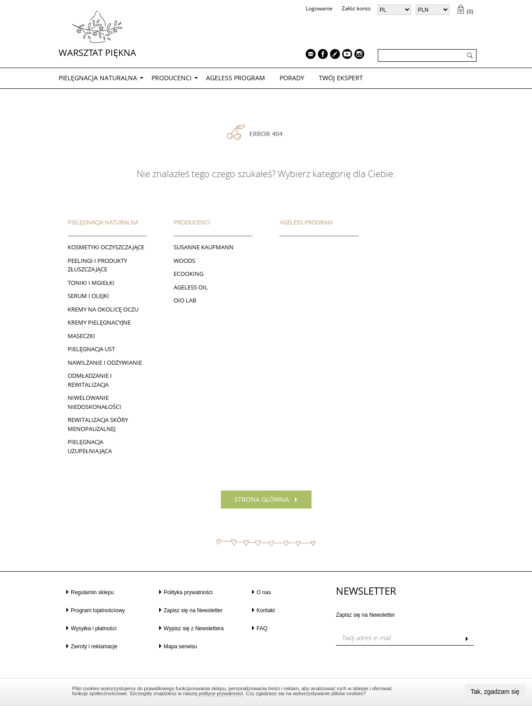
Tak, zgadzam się (495, 691)
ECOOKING (188, 274)
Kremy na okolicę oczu (103, 309)
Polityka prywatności (188, 592)
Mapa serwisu (180, 646)
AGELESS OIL (191, 287)
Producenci (171, 77)
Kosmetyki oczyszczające (106, 247)
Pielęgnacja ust (91, 349)
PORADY (292, 77)
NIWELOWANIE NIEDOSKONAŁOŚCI (94, 402)
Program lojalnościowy (98, 610)
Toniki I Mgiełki (91, 283)
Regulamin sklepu (92, 592)
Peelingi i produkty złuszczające (97, 265)
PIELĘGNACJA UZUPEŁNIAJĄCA (90, 446)
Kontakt (266, 610)
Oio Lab (185, 300)
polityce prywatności (221, 693)
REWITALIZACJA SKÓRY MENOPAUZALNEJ (98, 424)
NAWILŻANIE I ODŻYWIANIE (105, 362)
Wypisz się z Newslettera (194, 628)
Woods (184, 261)
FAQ (262, 628)
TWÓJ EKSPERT (341, 77)
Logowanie (319, 8)
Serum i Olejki (88, 296)
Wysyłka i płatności (93, 628)
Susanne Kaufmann (204, 247)
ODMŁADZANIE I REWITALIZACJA (90, 380)
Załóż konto (356, 8)
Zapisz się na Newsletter (193, 610)
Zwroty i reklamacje (94, 646)
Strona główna (261, 499)
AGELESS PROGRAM (235, 77)
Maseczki (81, 336)
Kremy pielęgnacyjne (99, 322)
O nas (264, 592)
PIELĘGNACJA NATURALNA (98, 77)
